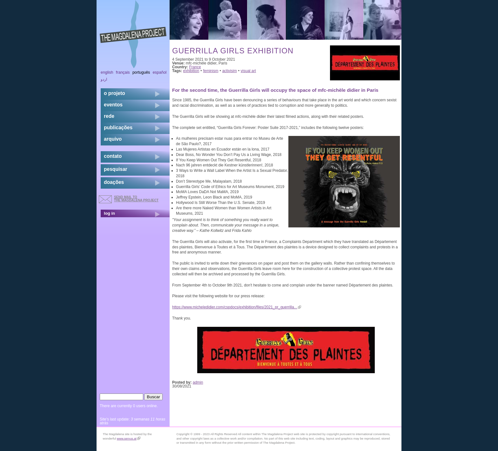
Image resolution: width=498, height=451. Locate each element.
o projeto (114, 93)
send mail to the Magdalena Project (136, 198)
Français (123, 72)
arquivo (113, 139)
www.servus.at (128, 438)
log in (109, 213)
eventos (113, 104)
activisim (229, 71)
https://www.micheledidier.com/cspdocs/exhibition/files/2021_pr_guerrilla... (236, 307)
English (107, 72)
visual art (248, 71)
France (195, 67)
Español (160, 72)
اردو (104, 79)
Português (141, 72)
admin (198, 382)
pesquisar (115, 169)
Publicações (118, 127)
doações (114, 182)
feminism (210, 71)
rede (109, 116)
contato (113, 156)
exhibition (191, 71)
